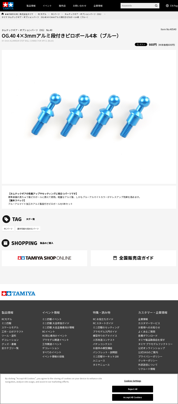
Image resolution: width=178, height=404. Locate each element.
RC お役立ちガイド (103, 319)
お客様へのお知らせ (149, 327)
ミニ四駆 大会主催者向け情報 (58, 327)
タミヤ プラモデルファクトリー (155, 344)
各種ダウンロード (148, 335)
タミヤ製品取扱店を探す (151, 339)
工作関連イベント (52, 344)
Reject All (132, 390)
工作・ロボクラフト (12, 331)
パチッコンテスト (102, 344)
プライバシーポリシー (150, 356)
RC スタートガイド (103, 323)
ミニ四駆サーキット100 (106, 356)
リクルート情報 (146, 369)
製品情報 (31, 5)
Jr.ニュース (99, 360)
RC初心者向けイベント (54, 335)
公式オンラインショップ (151, 348)
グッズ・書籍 (9, 344)
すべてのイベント (51, 352)
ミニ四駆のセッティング (106, 327)
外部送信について (148, 364)
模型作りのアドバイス (105, 335)
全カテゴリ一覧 (10, 348)
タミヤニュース (101, 364)
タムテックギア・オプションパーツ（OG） (83, 14)
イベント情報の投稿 (53, 356)
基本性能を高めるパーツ (28, 228)
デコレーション (10, 339)
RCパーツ (55, 14)
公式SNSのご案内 (148, 352)
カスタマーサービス (149, 323)
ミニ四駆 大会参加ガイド (55, 323)
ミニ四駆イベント (52, 319)
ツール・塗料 (9, 335)
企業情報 (143, 319)
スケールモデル (10, 327)
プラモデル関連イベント (55, 339)
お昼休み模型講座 (102, 348)
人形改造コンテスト (104, 339)
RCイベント (48, 331)
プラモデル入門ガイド (105, 331)
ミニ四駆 (6, 323)
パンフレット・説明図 (105, 352)
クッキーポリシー (148, 360)
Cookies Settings (132, 381)
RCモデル (42, 14)
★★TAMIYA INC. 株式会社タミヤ (19, 14)
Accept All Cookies (132, 398)
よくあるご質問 (146, 331)
